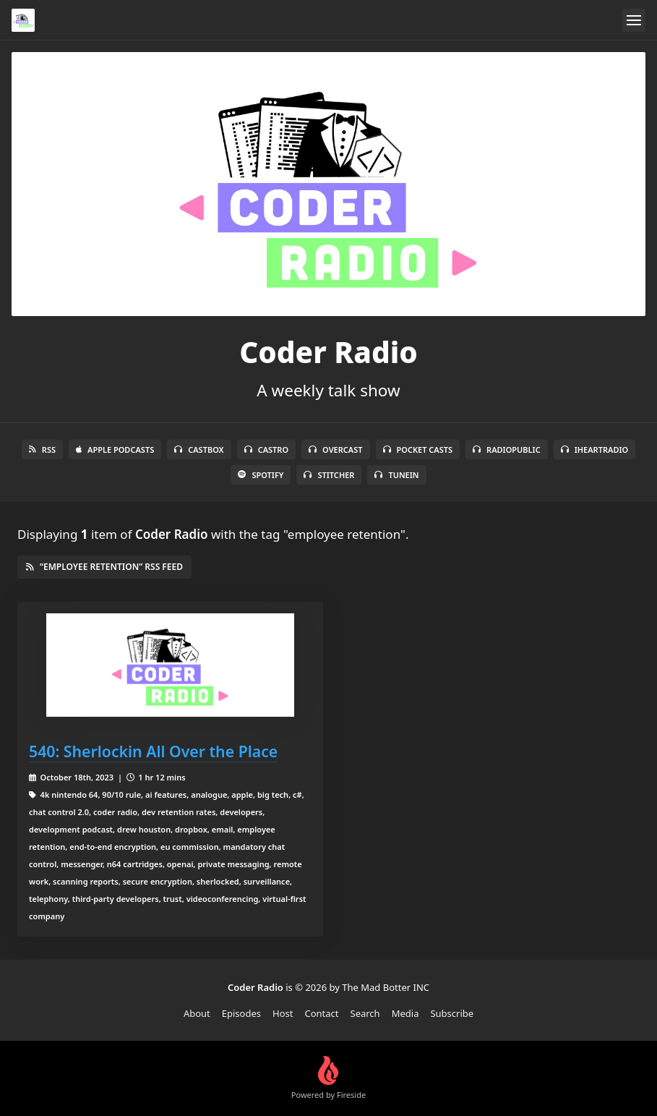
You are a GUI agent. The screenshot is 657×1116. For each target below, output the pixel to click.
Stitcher (329, 474)
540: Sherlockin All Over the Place (153, 751)
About (197, 1013)
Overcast (335, 449)
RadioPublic (507, 449)
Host (282, 1013)
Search (365, 1013)
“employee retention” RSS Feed (104, 567)
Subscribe (451, 1013)
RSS (42, 449)
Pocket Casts (418, 449)
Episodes (241, 1013)
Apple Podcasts (115, 449)
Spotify (260, 474)
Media (405, 1013)
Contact (321, 1013)
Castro (266, 449)
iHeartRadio (595, 449)
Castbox (198, 449)
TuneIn (396, 474)
